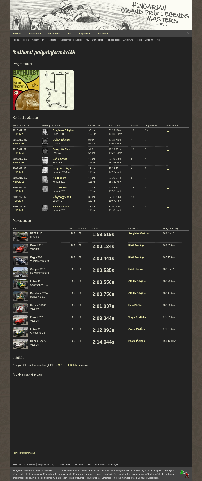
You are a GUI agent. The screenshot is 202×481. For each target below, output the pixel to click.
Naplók (78, 40)
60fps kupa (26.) (46, 464)
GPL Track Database (69, 365)
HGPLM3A (18, 200)
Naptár (35, 40)
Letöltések (54, 33)
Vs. (87, 40)
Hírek (26, 40)
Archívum (128, 40)
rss (158, 40)
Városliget (103, 33)
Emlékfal (149, 40)
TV (43, 40)
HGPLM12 (18, 181)
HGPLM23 (18, 134)
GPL (69, 33)
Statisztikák (97, 40)
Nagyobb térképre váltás (24, 453)
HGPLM (17, 33)
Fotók (139, 40)
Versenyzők (66, 40)
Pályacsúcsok (113, 40)
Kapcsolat (85, 33)
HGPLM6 (18, 191)
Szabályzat (34, 33)
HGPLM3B (18, 210)
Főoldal (16, 40)
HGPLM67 (18, 143)
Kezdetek (52, 40)
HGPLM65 (18, 172)
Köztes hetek (63, 464)
